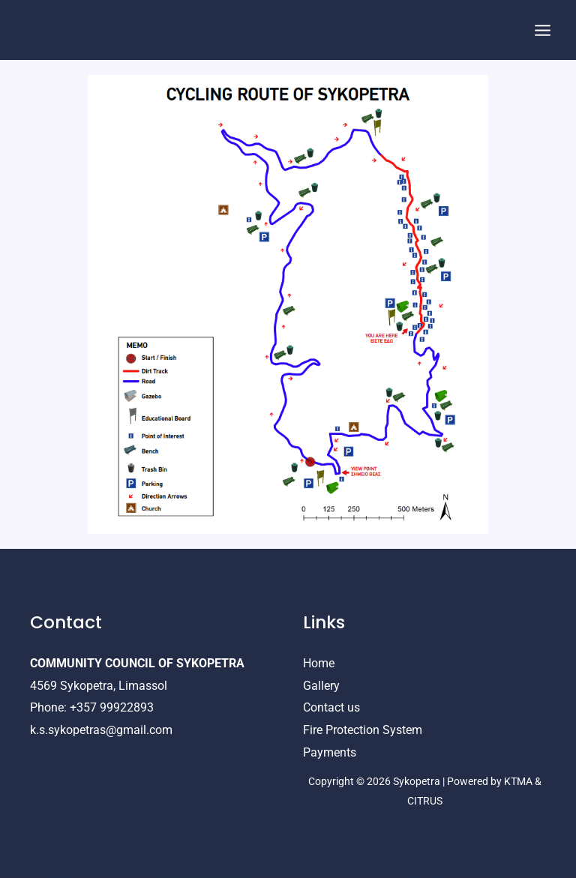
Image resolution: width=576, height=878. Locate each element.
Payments (329, 752)
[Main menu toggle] (542, 30)
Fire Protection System (362, 730)
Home (318, 663)
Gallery (321, 686)
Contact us (331, 707)
